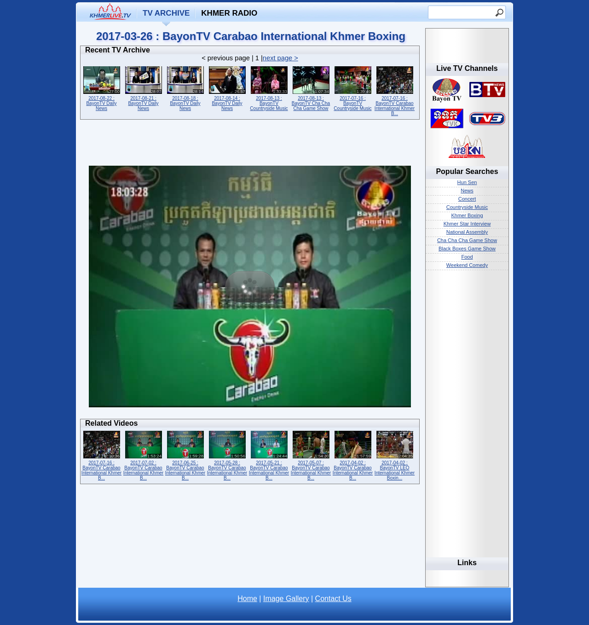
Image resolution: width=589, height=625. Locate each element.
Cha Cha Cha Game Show (467, 240)
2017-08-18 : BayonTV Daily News (185, 87)
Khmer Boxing (467, 215)
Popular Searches (467, 171)
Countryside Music (467, 207)
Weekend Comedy (467, 265)
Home (247, 598)
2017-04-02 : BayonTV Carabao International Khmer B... (352, 454)
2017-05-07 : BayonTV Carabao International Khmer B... (310, 454)
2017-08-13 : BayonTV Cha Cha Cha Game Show (310, 87)
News (467, 190)
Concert (467, 199)
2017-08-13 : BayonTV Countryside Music (268, 87)
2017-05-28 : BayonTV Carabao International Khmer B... (227, 454)
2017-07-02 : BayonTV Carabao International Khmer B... (143, 454)
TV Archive (166, 13)
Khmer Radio (229, 13)
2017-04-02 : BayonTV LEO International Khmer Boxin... (394, 454)
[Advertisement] (249, 145)
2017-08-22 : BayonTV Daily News (101, 87)
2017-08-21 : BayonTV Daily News (143, 87)
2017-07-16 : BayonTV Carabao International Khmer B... (394, 90)
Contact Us (333, 598)
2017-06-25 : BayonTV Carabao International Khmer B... (185, 454)
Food (467, 257)
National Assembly (467, 232)
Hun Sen (467, 182)
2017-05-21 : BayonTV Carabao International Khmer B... (268, 454)
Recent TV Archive (117, 50)
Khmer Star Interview (467, 223)
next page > (280, 58)
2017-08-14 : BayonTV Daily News (227, 87)
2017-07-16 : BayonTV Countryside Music (352, 87)
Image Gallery (286, 598)
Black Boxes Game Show (467, 248)
